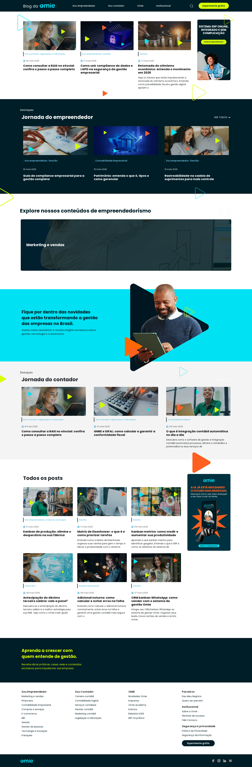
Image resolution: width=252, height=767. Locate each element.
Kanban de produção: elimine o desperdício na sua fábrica (47, 533)
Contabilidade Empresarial (111, 160)
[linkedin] (224, 760)
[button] (221, 212)
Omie (140, 5)
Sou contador (116, 5)
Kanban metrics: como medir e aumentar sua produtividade (154, 533)
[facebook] (213, 760)
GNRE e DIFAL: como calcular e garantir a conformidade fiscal (124, 433)
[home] (39, 6)
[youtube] (230, 760)
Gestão (53, 160)
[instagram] (219, 760)
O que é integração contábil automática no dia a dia (197, 433)
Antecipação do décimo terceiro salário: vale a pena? (45, 599)
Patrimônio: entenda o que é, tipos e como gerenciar (121, 177)
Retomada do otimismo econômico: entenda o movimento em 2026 (164, 69)
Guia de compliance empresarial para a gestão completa (53, 177)
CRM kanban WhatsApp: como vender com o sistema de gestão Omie (154, 601)
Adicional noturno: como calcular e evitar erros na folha (100, 599)
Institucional (163, 5)
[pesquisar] (191, 6)
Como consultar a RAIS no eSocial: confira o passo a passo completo (49, 67)
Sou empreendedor (83, 5)
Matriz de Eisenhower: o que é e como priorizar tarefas (101, 533)
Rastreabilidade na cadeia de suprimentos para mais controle (189, 177)
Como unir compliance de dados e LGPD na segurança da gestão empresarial (107, 69)
